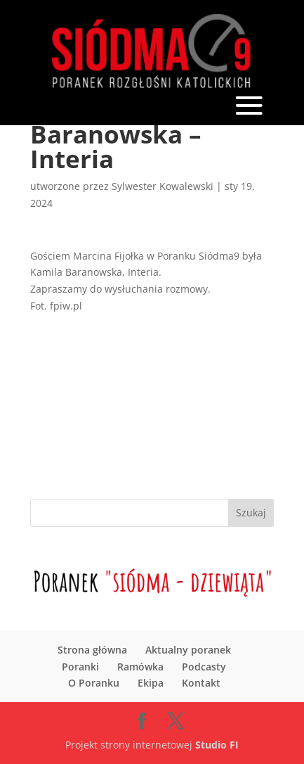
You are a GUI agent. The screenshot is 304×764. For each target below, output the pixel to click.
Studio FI (217, 744)
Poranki (80, 666)
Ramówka (140, 666)
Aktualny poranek (188, 649)
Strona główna (92, 649)
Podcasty (204, 666)
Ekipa (151, 682)
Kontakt (201, 682)
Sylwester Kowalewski (162, 186)
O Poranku (93, 682)
